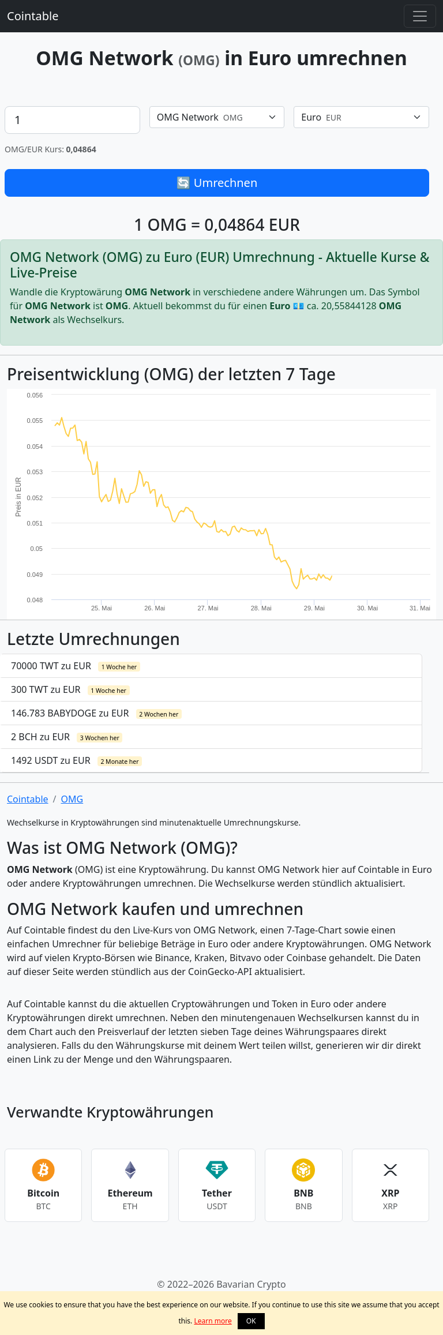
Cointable (32, 16)
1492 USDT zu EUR (76, 760)
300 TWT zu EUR (70, 689)
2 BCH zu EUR (66, 736)
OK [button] (251, 1321)
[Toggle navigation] (420, 16)
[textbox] (210, 117)
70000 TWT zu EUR (75, 665)
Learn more (212, 1321)
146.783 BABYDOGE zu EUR (96, 713)
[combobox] (217, 117)
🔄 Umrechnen (217, 182)
